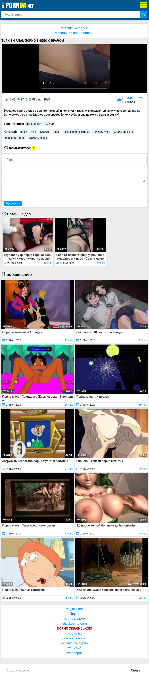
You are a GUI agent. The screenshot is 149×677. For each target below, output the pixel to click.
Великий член (101, 131)
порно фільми (74, 619)
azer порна (74, 653)
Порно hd (74, 633)
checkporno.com (74, 624)
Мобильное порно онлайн (74, 33)
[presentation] (35, 191)
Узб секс (74, 648)
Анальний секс (123, 131)
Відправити (13, 203)
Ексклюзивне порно (76, 131)
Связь (135, 670)
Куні (33, 131)
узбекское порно (74, 638)
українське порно (74, 643)
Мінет (23, 131)
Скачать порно (38, 137)
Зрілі (57, 131)
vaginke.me (74, 609)
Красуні (45, 131)
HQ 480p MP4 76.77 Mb (40, 123)
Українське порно (74, 28)
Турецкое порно (15, 137)
